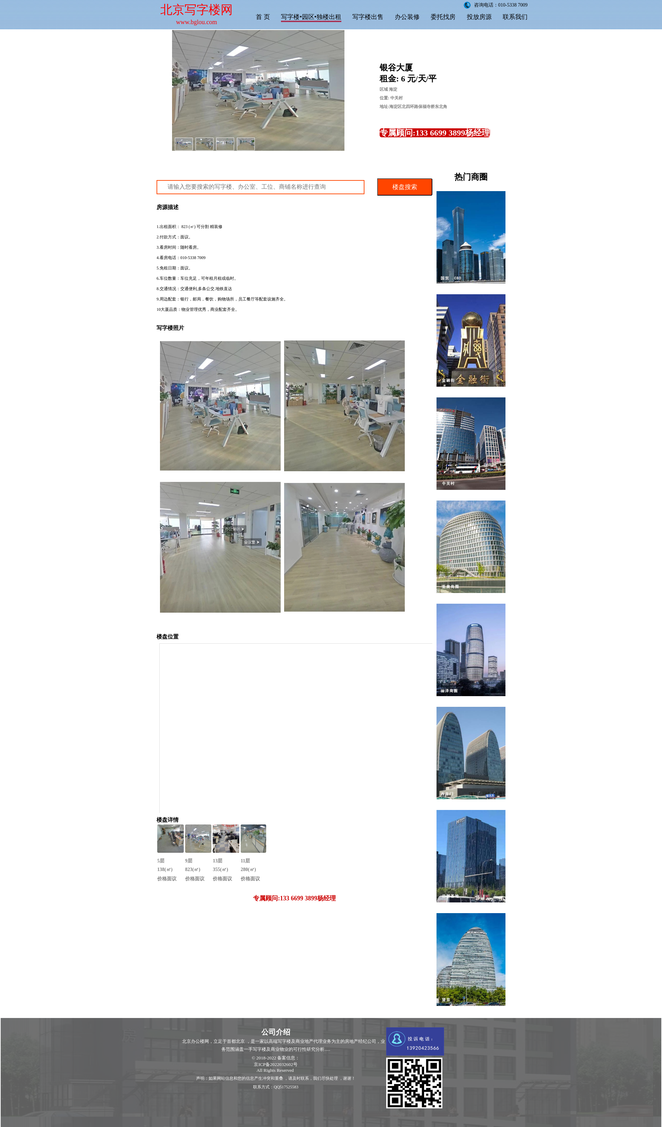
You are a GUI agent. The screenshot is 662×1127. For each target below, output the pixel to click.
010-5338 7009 (192, 257)
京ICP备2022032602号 (275, 1064)
